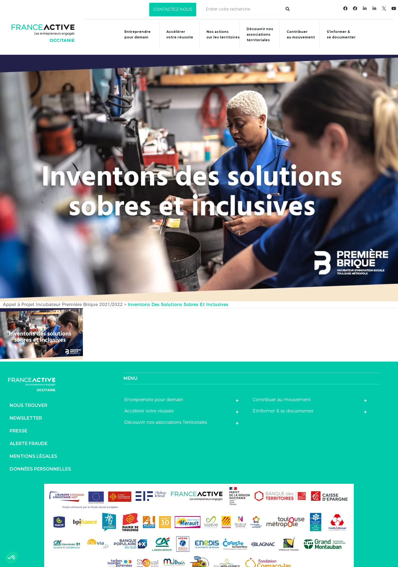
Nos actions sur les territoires (220, 34)
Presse (18, 424)
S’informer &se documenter (341, 34)
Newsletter (26, 411)
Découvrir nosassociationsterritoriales (258, 34)
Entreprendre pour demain (133, 34)
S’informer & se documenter (283, 404)
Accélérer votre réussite (176, 34)
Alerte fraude (29, 437)
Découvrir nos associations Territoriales (165, 415)
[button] (172, 9)
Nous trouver (28, 398)
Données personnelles (40, 462)
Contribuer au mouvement (299, 34)
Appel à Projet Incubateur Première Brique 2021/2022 (63, 298)
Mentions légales (33, 449)
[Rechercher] (287, 9)
